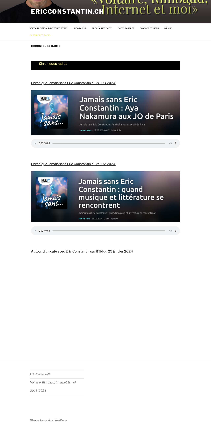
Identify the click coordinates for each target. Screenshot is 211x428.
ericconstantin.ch (67, 11)
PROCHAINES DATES (102, 28)
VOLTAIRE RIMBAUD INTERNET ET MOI (49, 28)
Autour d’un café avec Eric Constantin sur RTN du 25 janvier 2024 (82, 251)
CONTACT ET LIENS (149, 28)
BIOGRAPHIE (80, 28)
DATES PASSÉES (126, 28)
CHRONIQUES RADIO (40, 35)
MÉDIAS (168, 28)
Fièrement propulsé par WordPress (48, 420)
